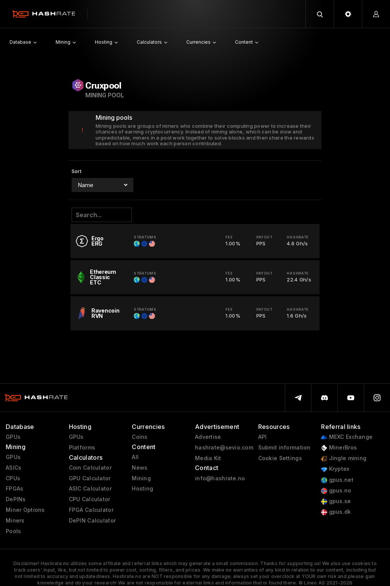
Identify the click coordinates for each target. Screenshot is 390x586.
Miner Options (25, 510)
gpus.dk (336, 512)
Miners (15, 521)
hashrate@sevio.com (224, 448)
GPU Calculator (90, 478)
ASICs (13, 468)
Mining (141, 478)
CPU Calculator (89, 499)
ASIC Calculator (90, 489)
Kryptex (335, 469)
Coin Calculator (90, 468)
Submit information (284, 448)
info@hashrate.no (220, 478)
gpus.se (336, 501)
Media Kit (208, 458)
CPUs (13, 478)
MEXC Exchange (346, 437)
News (139, 468)
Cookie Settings (280, 458)
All (135, 457)
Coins (139, 437)
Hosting (142, 489)
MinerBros (339, 448)
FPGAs (14, 489)
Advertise (208, 437)
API (262, 437)
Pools (13, 531)
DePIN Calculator (92, 521)
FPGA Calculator (91, 510)
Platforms (82, 448)
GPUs (13, 437)
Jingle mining (343, 458)
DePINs (16, 499)
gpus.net (337, 480)
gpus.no (336, 491)
